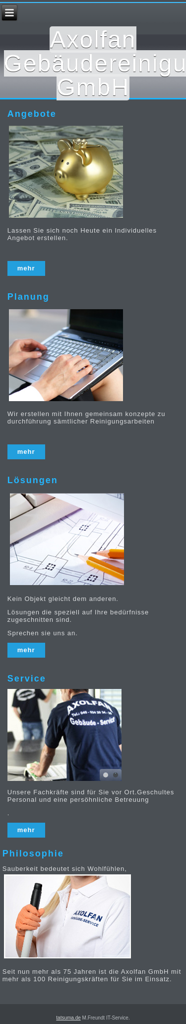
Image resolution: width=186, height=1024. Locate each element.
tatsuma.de (68, 1018)
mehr (26, 268)
